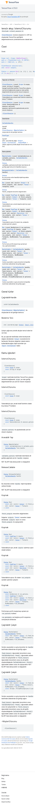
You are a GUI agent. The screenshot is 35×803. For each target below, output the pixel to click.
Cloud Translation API (13, 16)
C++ (28, 24)
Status (4, 163)
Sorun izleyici (5, 796)
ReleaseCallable (8, 170)
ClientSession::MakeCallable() (13, 130)
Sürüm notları (5, 799)
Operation (20, 213)
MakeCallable (6, 156)
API (11, 24)
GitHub (3, 781)
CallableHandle (7, 123)
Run (3, 183)
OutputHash (22, 143)
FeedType (5, 135)
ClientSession (7, 35)
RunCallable (6, 249)
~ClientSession (7, 113)
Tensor (26, 184)
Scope (21, 84)
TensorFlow (4, 24)
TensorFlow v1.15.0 (9, 8)
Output (20, 141)
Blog (2, 778)
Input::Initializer (9, 143)
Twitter (3, 784)
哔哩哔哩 (4, 787)
